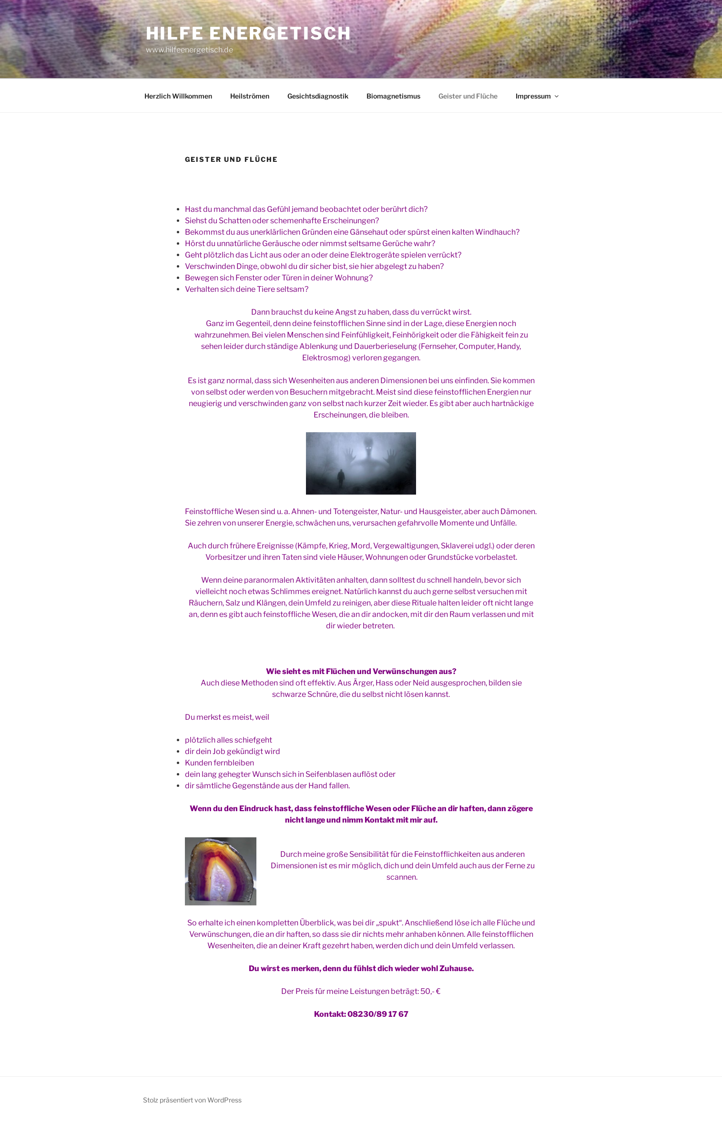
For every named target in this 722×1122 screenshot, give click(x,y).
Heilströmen (249, 96)
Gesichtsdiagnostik (317, 96)
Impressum (538, 96)
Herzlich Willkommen (178, 96)
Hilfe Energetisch (249, 33)
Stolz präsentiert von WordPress (192, 1100)
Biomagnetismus (393, 96)
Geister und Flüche (468, 96)
